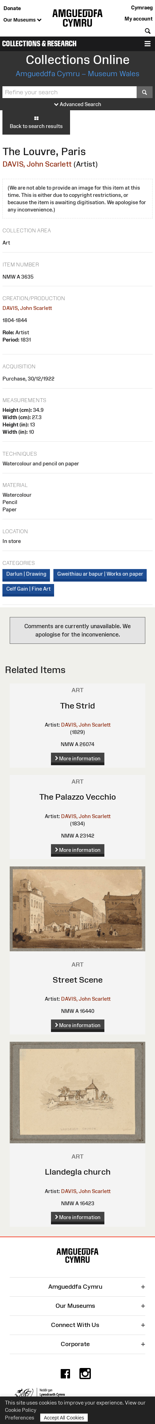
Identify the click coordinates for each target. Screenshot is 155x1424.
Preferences (19, 1418)
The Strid (77, 705)
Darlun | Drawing (26, 574)
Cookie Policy (20, 1410)
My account (138, 19)
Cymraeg (142, 7)
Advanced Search (77, 104)
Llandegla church (78, 1171)
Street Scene (78, 979)
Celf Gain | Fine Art (28, 589)
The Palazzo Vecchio (77, 796)
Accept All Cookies (64, 1418)
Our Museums (22, 20)
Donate (12, 8)
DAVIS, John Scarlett (37, 164)
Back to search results (36, 122)
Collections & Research (39, 43)
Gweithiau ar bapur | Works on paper (100, 574)
